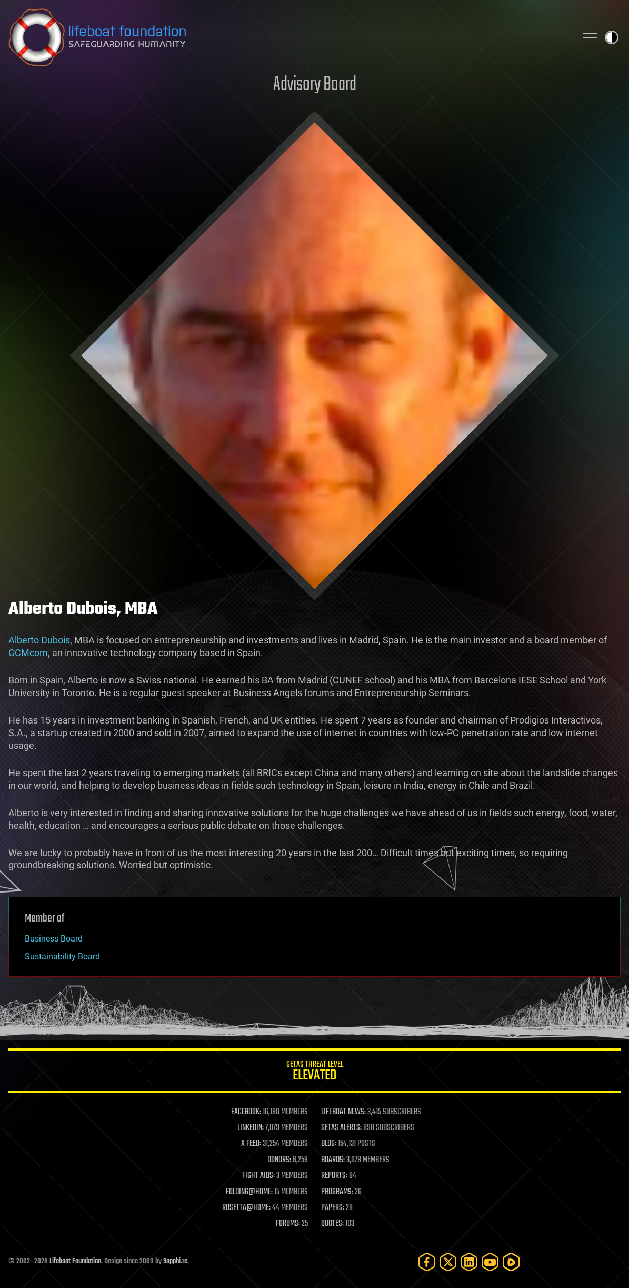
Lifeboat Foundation (75, 1261)
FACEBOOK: (246, 1112)
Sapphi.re (175, 1261)
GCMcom (28, 652)
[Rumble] (511, 1262)
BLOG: (328, 1144)
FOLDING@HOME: (249, 1192)
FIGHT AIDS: (258, 1176)
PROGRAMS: (337, 1192)
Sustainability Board (62, 957)
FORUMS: (288, 1224)
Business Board (54, 939)
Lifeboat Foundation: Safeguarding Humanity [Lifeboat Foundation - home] (288, 37)
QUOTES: (332, 1224)
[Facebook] (426, 1262)
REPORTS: (334, 1176)
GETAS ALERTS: (341, 1128)
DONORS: (279, 1160)
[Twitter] (448, 1262)
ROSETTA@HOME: (246, 1208)
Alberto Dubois (39, 640)
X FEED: (251, 1144)
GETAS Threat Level (314, 1072)
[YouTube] (490, 1262)
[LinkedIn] (469, 1262)
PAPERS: (332, 1208)
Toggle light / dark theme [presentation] (611, 37)
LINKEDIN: (250, 1128)
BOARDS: (333, 1160)
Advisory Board (314, 85)
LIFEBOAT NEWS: (343, 1112)
